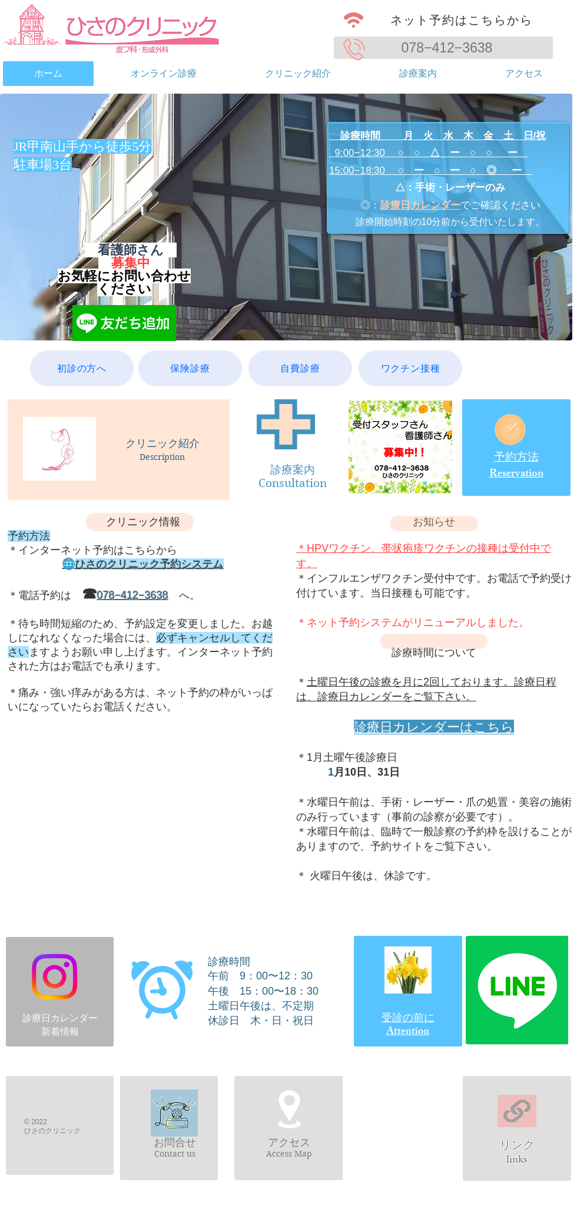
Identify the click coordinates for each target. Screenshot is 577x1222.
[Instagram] (54, 976)
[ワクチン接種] (410, 368)
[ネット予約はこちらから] (443, 20)
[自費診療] (300, 368)
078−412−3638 (447, 47)
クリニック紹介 (162, 443)
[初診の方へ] (82, 368)
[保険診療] (190, 368)
